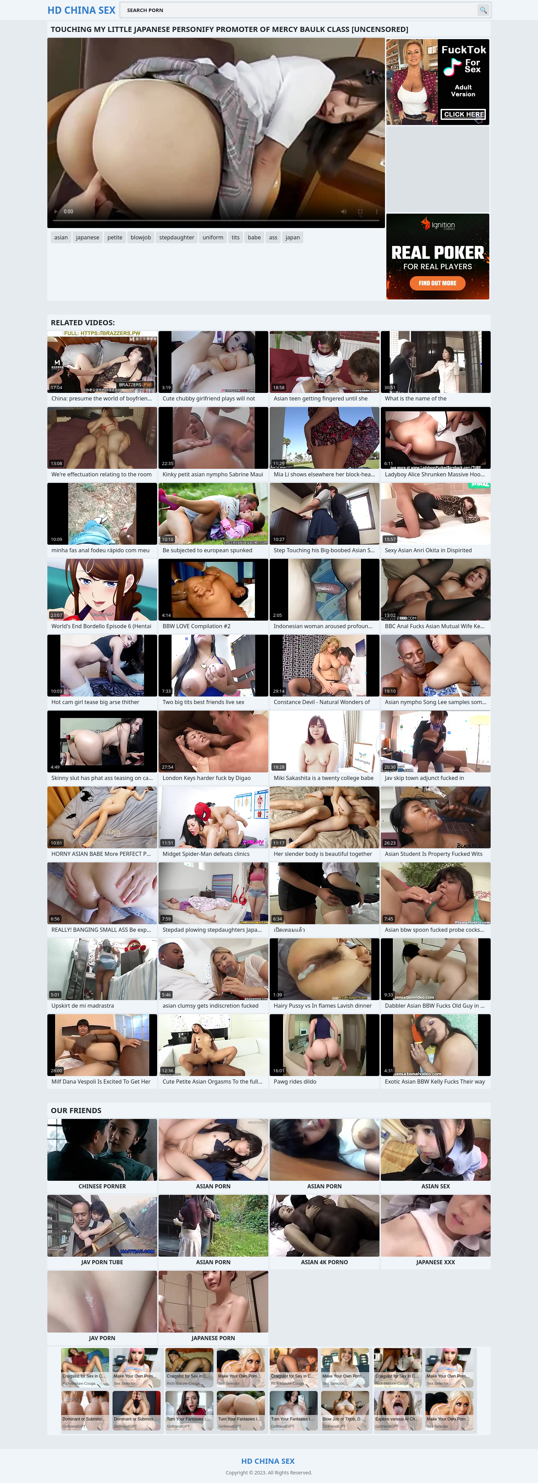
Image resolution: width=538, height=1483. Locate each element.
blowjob (141, 237)
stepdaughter (176, 237)
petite (114, 237)
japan (292, 237)
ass (273, 237)
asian (61, 237)
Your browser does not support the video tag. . (216, 133)
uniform (212, 237)
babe (254, 237)
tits (235, 237)
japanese (88, 237)
